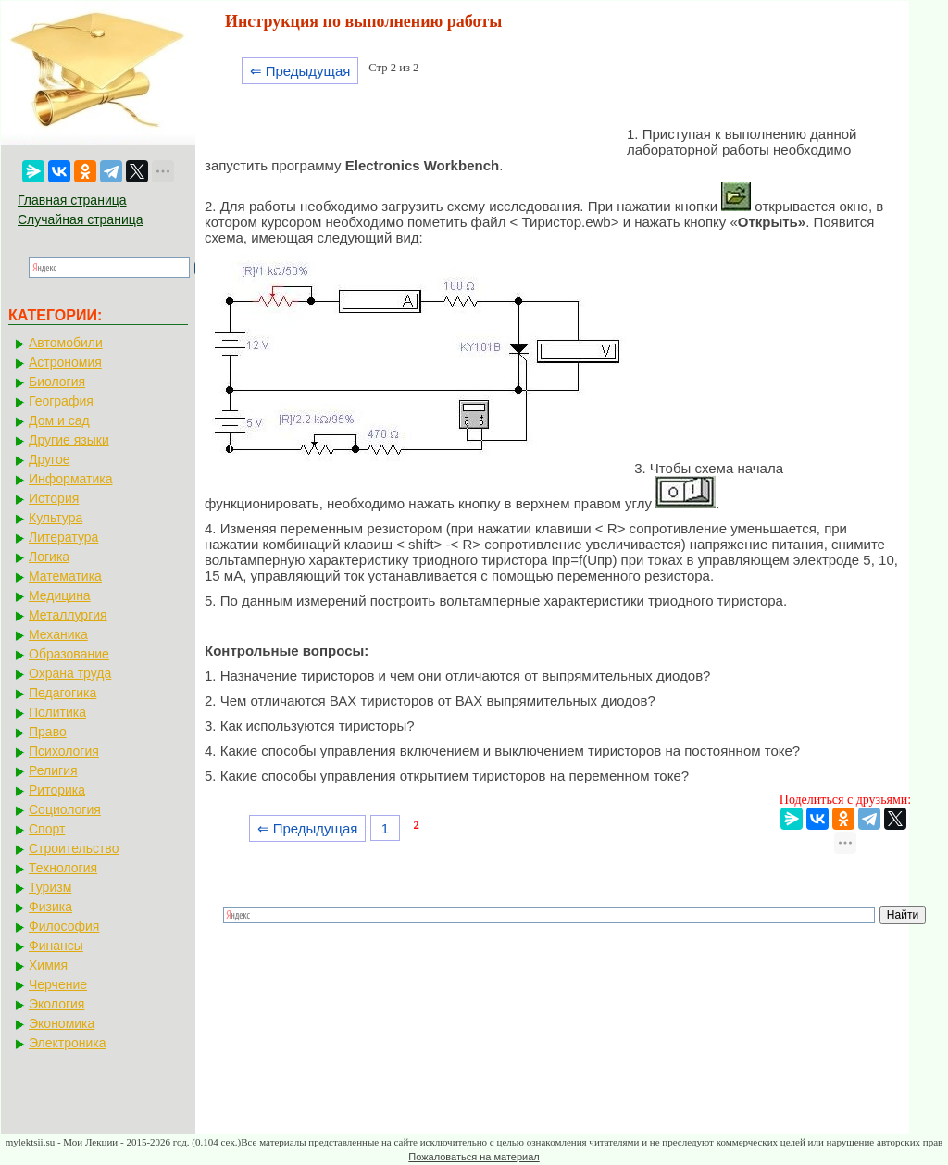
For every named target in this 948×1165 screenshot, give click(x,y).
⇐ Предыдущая (300, 71)
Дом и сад (59, 420)
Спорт (47, 828)
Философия (64, 926)
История (54, 498)
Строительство (73, 848)
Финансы (56, 945)
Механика (58, 634)
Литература (63, 537)
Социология (65, 809)
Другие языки (69, 439)
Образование (69, 653)
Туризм (50, 887)
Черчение (58, 984)
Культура (55, 517)
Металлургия (68, 615)
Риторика (57, 790)
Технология (63, 867)
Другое (49, 459)
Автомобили (66, 342)
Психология (64, 751)
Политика (57, 712)
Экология (56, 1003)
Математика (65, 576)
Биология (57, 381)
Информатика (70, 478)
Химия (48, 965)
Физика (50, 906)
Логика (49, 556)
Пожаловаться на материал (473, 1156)
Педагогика (62, 692)
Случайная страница (80, 219)
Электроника (67, 1042)
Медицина (60, 595)
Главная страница (72, 200)
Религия (53, 770)
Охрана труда (70, 673)
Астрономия (65, 362)
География (61, 401)
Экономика (61, 1023)
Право (48, 731)
